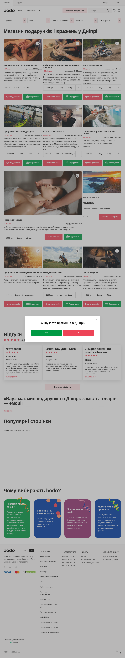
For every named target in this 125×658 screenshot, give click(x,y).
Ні (78, 333)
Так (46, 333)
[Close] (96, 319)
